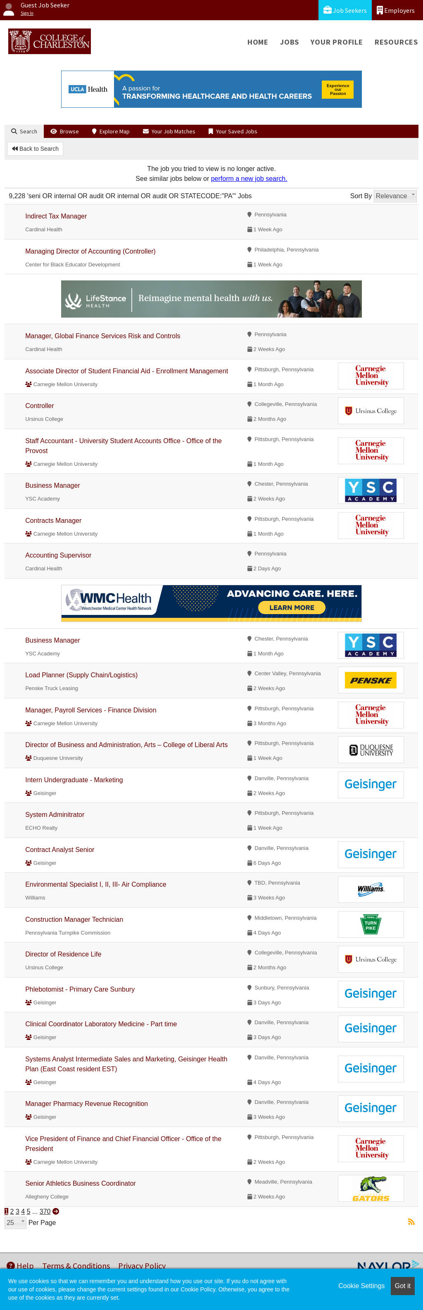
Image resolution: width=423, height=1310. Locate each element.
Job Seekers (345, 10)
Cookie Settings (361, 1285)
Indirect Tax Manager (56, 216)
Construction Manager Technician (74, 919)
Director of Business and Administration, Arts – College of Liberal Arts (126, 744)
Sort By (361, 195)
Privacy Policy (142, 1265)
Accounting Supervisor (58, 555)
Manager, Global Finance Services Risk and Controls (102, 335)
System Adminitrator (54, 814)
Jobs (289, 42)
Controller (39, 405)
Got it (403, 1285)
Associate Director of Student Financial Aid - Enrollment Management (126, 371)
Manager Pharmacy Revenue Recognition (86, 1103)
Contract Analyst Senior (59, 849)
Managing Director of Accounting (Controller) (90, 251)
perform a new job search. (249, 178)
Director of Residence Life (63, 954)
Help (20, 1265)
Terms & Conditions (76, 1265)
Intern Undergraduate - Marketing (74, 779)
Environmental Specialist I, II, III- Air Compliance (95, 884)
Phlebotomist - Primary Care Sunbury (80, 989)
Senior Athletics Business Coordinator (80, 1183)
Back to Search (35, 148)
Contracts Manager (53, 520)
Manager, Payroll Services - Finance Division (90, 710)
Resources (396, 42)
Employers (396, 10)
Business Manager (52, 485)
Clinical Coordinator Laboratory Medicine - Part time (101, 1024)
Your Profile (337, 42)
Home (258, 42)
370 (45, 1211)
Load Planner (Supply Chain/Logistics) (81, 675)
